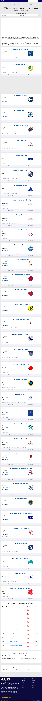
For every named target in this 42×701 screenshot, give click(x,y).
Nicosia (23, 689)
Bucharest (24, 683)
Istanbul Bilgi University (21, 319)
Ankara (23, 680)
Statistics (18, 4)
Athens (23, 687)
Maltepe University (21, 230)
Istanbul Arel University (21, 483)
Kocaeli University (13, 614)
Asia (22, 4)
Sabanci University (21, 155)
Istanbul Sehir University (20, 558)
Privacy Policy (38, 700)
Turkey (26, 4)
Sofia (23, 685)
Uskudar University (21, 424)
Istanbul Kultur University (21, 364)
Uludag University (13, 617)
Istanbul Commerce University (21, 304)
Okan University (21, 394)
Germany (34, 683)
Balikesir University (14, 633)
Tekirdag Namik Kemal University (16, 625)
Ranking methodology (6, 697)
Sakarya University (13, 629)
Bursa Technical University (15, 621)
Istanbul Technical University (20, 49)
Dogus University (20, 289)
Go (38, 15)
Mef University (20, 573)
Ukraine (33, 680)
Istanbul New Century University (21, 588)
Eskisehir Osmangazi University (16, 645)
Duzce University (13, 637)
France (33, 689)
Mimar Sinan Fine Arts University (21, 513)
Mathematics (12, 4)
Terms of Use (32, 700)
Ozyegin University (21, 215)
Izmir (23, 682)
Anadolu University (13, 641)
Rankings (30, 59)
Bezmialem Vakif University (20, 274)
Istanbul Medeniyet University (21, 200)
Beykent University (21, 379)
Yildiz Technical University (20, 125)
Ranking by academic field (21, 13)
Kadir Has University (21, 245)
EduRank (26, 10)
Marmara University (20, 95)
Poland (33, 682)
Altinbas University (21, 439)
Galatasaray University (21, 259)
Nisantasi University (21, 453)
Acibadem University (21, 349)
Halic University (21, 498)
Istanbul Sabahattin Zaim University (20, 468)
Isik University (20, 409)
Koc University (21, 140)
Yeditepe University (20, 185)
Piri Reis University (20, 543)
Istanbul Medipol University (21, 170)
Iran (33, 687)
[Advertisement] (10, 27)
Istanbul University (20, 64)
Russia (33, 685)
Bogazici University (20, 110)
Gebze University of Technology (16, 610)
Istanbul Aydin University (20, 334)
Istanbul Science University (21, 528)
